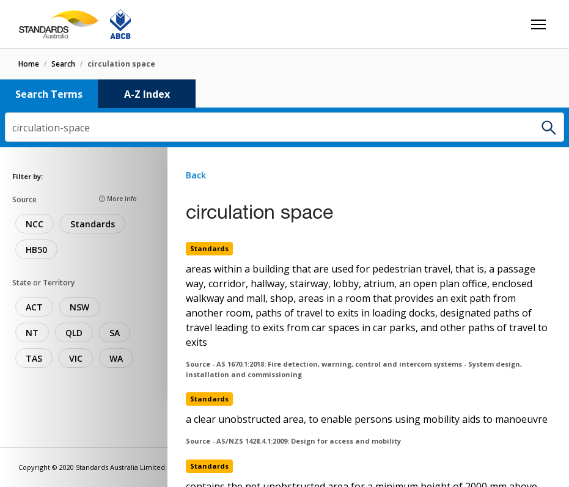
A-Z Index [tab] (147, 94)
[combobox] (284, 127)
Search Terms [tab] (49, 94)
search (63, 64)
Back (196, 175)
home (28, 64)
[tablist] (284, 93)
